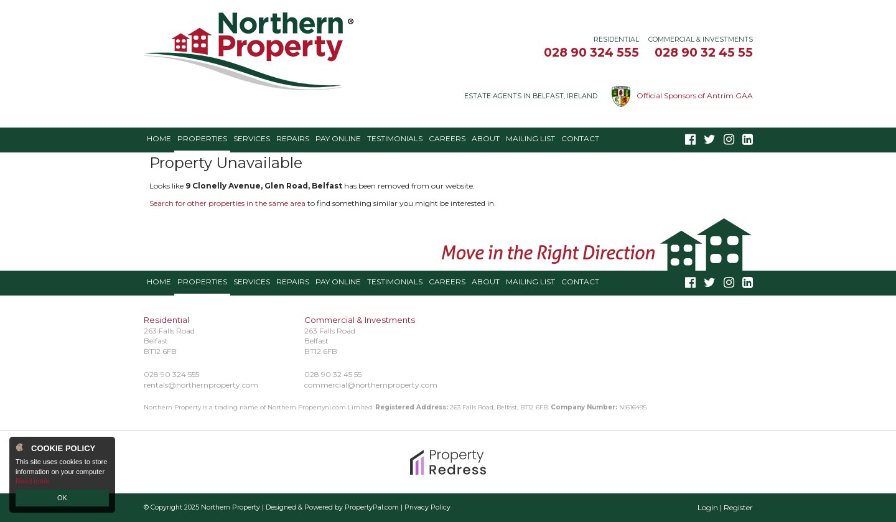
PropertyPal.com (372, 507)
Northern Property (230, 507)
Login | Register (725, 507)
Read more (32, 481)
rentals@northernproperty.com (201, 384)
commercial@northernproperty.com (370, 384)
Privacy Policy (427, 507)
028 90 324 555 (591, 52)
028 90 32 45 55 (704, 52)
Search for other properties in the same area (227, 203)
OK (62, 497)
